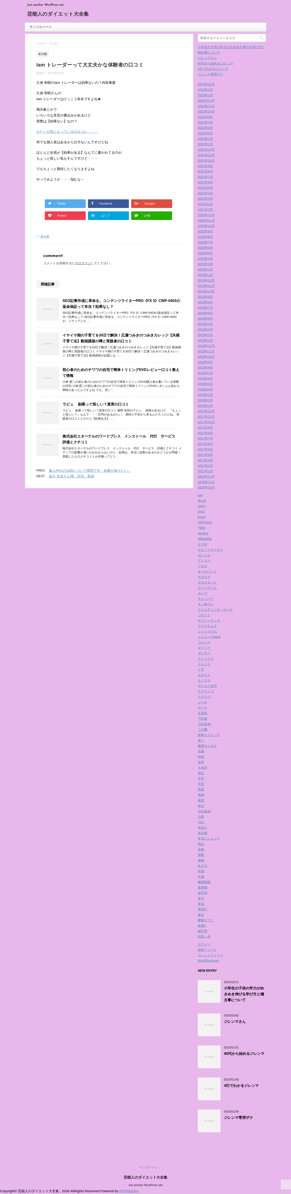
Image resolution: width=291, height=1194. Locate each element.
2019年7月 (205, 307)
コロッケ (204, 615)
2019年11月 (206, 286)
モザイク (204, 675)
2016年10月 (206, 487)
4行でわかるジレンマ (213, 69)
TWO (201, 528)
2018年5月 (205, 384)
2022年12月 (206, 100)
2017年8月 (205, 433)
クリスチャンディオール (215, 609)
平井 (201, 778)
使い (201, 740)
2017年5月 (205, 449)
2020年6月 (205, 248)
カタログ (204, 577)
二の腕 (202, 729)
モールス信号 (207, 686)
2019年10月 (206, 291)
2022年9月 (205, 117)
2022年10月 (206, 111)
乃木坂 (202, 718)
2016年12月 (206, 476)
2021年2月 (205, 204)
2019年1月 (205, 340)
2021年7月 (205, 177)
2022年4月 (205, 128)
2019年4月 (205, 324)
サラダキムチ (207, 626)
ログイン (84, 263)
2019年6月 (205, 313)
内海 (201, 757)
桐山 (201, 844)
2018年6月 (205, 378)
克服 (201, 751)
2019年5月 (205, 318)
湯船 (201, 855)
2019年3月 (205, 329)
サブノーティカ (209, 620)
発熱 (201, 871)
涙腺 (201, 849)
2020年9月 (205, 231)
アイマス (204, 560)
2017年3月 (205, 460)
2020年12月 (206, 215)
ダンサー (204, 653)
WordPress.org (208, 960)
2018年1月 (205, 406)
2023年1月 (205, 95)
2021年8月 (205, 171)
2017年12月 (206, 411)
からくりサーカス (210, 549)
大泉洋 (202, 767)
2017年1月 (205, 471)
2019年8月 (205, 302)
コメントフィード (210, 955)
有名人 (202, 827)
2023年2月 (205, 89)
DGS (201, 511)
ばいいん (204, 555)
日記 (201, 822)
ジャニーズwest (209, 637)
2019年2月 (205, 335)
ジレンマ (204, 642)
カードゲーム (207, 588)
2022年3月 (205, 133)
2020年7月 (205, 242)
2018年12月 (206, 346)
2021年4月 (205, 193)
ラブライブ (206, 691)
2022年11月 (206, 106)
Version (203, 533)
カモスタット (207, 582)
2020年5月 (205, 253)
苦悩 (201, 904)
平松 (201, 784)
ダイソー (204, 648)
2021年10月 (206, 160)
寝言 (201, 773)
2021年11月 (206, 155)
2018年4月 (205, 389)
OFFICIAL (205, 522)
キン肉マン (206, 604)
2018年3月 (205, 395)
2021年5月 (205, 188)
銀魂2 (202, 925)
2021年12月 (206, 149)
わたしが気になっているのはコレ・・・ (67, 131)
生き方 (202, 866)
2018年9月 (205, 362)
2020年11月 (206, 220)
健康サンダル (207, 746)
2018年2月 (205, 400)
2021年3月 (205, 198)
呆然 (201, 762)
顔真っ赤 (204, 936)
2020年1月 (205, 275)
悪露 (201, 789)
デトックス (206, 658)
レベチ (202, 702)
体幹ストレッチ (209, 735)
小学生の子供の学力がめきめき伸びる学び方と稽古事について (244, 994)
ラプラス (204, 697)
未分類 (44, 236)
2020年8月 (205, 237)
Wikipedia (205, 539)
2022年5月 (205, 122)
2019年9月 (205, 297)
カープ (202, 593)
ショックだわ (207, 631)
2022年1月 (205, 144)
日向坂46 (204, 811)
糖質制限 (204, 882)
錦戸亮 (202, 931)
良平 (201, 898)
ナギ (201, 669)
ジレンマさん (207, 58)
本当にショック (209, 838)
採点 (201, 806)
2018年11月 (206, 351)
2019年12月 (206, 280)
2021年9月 (205, 166)
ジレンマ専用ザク (210, 74)
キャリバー (206, 599)
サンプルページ (41, 27)
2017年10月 (206, 422)
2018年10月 (206, 356)
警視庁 (202, 909)
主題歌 (202, 713)
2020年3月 (205, 264)
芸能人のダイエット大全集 (58, 14)
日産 (201, 816)
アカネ (202, 566)
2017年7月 (205, 438)
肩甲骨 (202, 893)
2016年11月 (206, 482)
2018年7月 (205, 373)
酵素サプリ (206, 920)
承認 (201, 800)
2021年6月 (205, 182)
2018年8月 (205, 367)
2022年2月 (205, 139)
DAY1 (202, 506)
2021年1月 (205, 209)
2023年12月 (206, 84)
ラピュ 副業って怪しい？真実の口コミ (96, 404)
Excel (202, 517)
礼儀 (201, 876)
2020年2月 (205, 269)
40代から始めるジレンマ (215, 63)
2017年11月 (206, 416)
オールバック (207, 571)
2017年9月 (205, 427)
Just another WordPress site (145, 1185)
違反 (201, 915)
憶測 (201, 795)
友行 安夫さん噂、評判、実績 (71, 476)
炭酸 (201, 860)
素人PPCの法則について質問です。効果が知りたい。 (90, 470)
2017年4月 (205, 455)
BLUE (202, 500)
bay (200, 495)
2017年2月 (205, 465)
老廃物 (202, 887)
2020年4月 (205, 258)
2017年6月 (205, 444)
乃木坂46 (204, 724)
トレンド (204, 664)
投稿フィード (207, 950)
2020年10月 (206, 226)
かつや (202, 544)
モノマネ (204, 680)
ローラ (202, 707)
